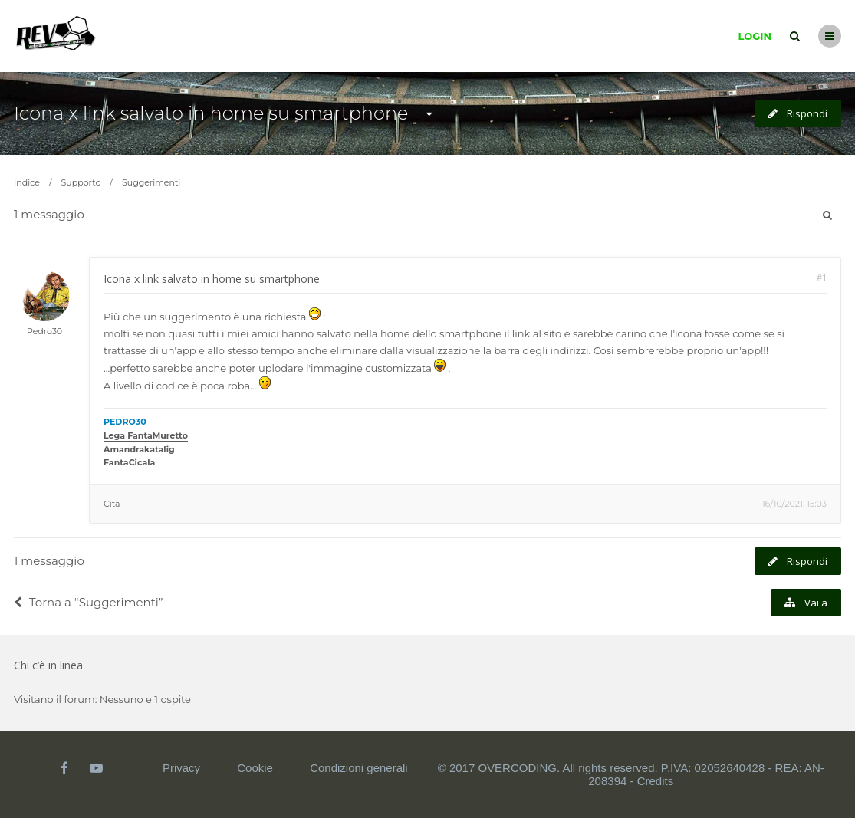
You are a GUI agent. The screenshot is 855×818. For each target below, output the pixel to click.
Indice (27, 182)
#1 (822, 277)
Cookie (255, 767)
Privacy (181, 767)
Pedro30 (44, 331)
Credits (655, 780)
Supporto (81, 182)
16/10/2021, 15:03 (794, 503)
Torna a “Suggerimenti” (88, 602)
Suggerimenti (151, 182)
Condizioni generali (359, 767)
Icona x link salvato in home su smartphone (211, 113)
